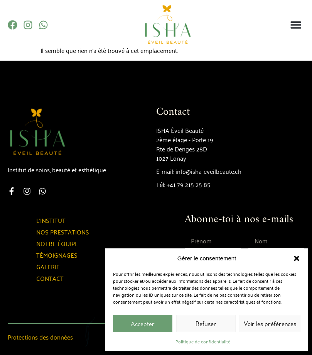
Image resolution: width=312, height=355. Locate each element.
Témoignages (57, 255)
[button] (296, 258)
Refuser (206, 323)
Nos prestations (62, 231)
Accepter (143, 323)
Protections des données (40, 336)
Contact (50, 278)
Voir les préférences (270, 323)
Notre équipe (57, 243)
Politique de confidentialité (202, 341)
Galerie (48, 266)
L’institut (51, 220)
